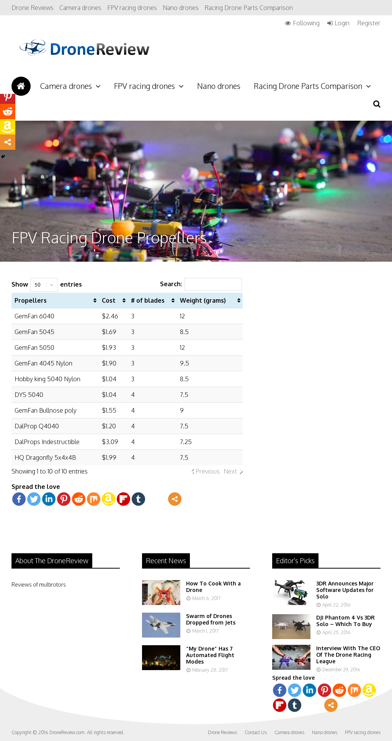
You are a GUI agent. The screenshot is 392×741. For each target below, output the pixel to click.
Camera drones (80, 7)
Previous (208, 471)
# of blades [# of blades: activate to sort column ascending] (148, 300)
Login (342, 23)
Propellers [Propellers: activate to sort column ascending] (31, 300)
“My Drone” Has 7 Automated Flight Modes (210, 655)
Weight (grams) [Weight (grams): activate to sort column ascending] (203, 300)
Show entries (46, 284)
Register (369, 23)
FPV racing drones (132, 7)
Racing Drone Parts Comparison (248, 7)
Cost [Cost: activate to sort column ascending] (109, 300)
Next (230, 471)
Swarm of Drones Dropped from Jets (210, 619)
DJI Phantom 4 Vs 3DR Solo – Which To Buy (345, 620)
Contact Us (256, 732)
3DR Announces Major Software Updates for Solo (345, 590)
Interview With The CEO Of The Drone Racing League (348, 654)
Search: (201, 284)
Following (306, 23)
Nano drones (181, 7)
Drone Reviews (32, 7)
